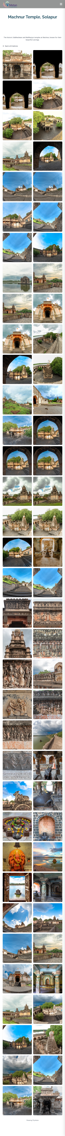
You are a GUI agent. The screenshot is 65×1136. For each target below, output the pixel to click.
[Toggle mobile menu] (61, 4)
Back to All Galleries (10, 46)
